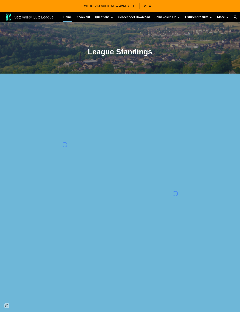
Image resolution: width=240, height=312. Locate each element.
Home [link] (67, 17)
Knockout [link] (83, 17)
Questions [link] (102, 17)
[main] (120, 49)
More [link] (221, 17)
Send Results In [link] (165, 17)
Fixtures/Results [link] (196, 17)
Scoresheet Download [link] (134, 17)
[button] (235, 17)
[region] (120, 6)
